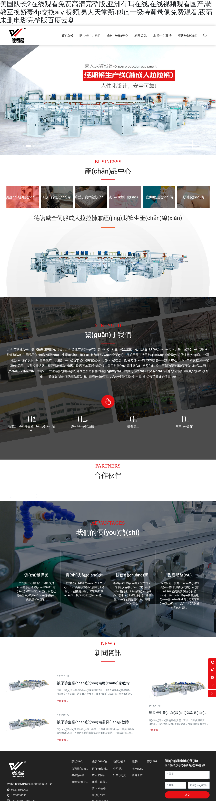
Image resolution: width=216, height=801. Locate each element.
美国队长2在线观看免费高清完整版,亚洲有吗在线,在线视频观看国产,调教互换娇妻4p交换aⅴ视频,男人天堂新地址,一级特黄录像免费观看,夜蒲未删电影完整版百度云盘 (106, 12)
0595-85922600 (19, 789)
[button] (25, 146)
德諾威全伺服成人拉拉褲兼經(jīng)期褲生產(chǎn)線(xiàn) (108, 218)
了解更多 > (154, 730)
